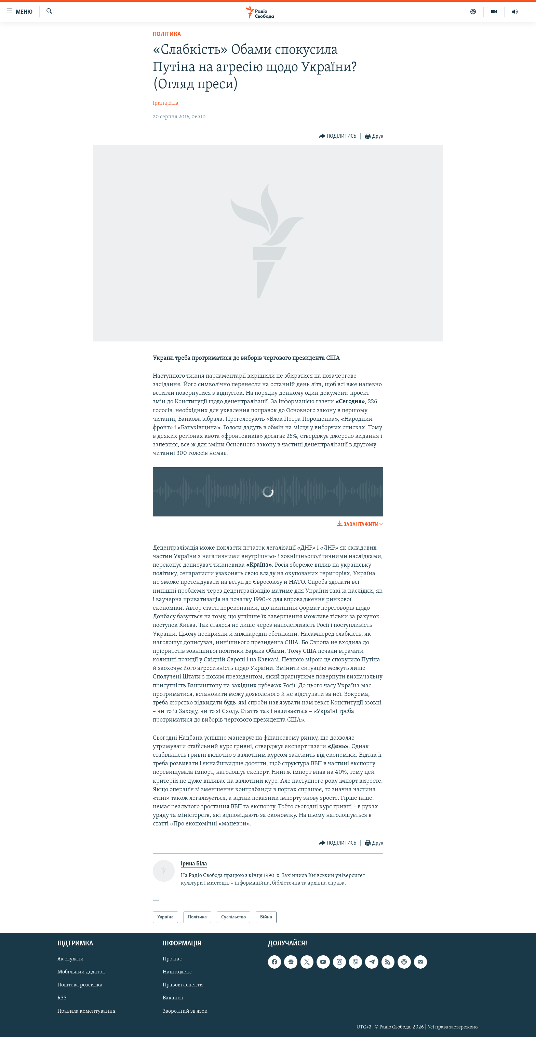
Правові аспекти (183, 985)
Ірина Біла (165, 103)
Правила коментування (86, 1011)
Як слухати (70, 959)
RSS (62, 998)
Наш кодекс (177, 972)
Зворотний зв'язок (185, 1011)
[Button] (338, 136)
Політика (167, 34)
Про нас (172, 959)
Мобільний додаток (81, 972)
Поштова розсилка (80, 985)
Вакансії (173, 998)
